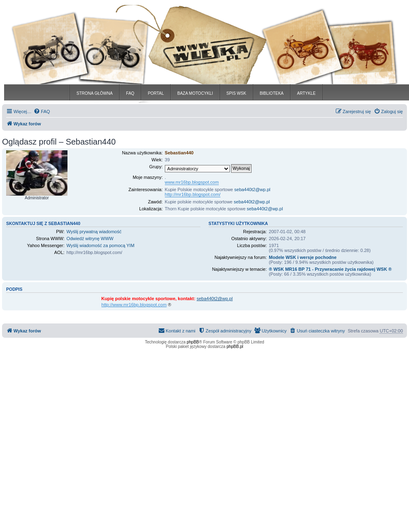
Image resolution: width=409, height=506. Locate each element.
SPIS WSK (236, 93)
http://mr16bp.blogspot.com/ (192, 194)
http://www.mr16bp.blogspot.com (134, 304)
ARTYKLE (306, 93)
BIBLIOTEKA (271, 93)
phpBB (193, 342)
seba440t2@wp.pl (252, 189)
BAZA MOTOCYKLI (195, 93)
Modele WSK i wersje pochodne (303, 257)
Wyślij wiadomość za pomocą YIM (101, 245)
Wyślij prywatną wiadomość (94, 231)
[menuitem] (42, 111)
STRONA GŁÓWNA (94, 93)
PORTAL (156, 93)
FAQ (130, 93)
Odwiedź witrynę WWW (90, 238)
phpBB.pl (235, 346)
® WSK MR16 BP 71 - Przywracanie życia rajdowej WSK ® (330, 269)
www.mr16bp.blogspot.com (192, 182)
